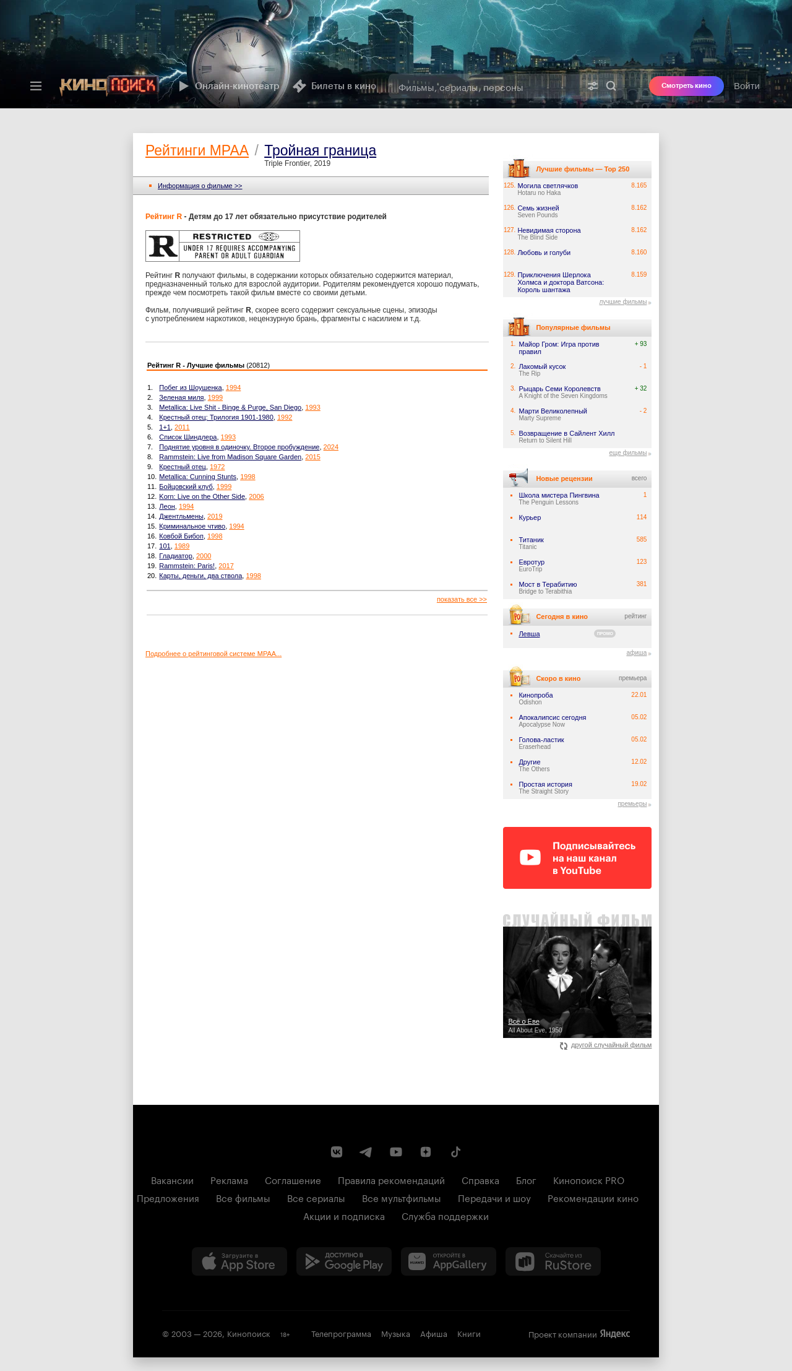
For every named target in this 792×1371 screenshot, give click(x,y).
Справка (480, 1179)
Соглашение (293, 1179)
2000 (203, 556)
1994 (233, 387)
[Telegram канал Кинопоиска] (366, 1151)
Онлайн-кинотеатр (228, 86)
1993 (312, 407)
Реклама (229, 1179)
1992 (284, 417)
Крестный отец (182, 466)
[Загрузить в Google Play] (344, 1261)
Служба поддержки (445, 1215)
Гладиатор (175, 556)
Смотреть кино (686, 86)
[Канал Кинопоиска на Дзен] (425, 1151)
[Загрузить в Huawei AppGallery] (448, 1261)
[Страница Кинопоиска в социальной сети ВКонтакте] (336, 1151)
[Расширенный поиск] (592, 86)
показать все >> (462, 599)
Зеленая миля (181, 397)
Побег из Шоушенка (190, 387)
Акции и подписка (344, 1215)
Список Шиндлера (188, 437)
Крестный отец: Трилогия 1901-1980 (216, 417)
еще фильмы (628, 452)
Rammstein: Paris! (187, 565)
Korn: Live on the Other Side (202, 496)
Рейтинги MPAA (197, 150)
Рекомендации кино (593, 1197)
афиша (636, 652)
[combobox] (484, 86)
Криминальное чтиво (192, 526)
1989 (181, 546)
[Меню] (35, 86)
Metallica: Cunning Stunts (197, 476)
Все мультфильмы (401, 1197)
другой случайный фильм (606, 1045)
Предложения (168, 1197)
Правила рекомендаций (391, 1179)
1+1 (165, 427)
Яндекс (615, 1333)
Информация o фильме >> (200, 185)
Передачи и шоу (494, 1197)
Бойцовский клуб (185, 486)
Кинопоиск (248, 1332)
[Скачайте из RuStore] (553, 1261)
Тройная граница (320, 150)
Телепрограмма (341, 1332)
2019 (214, 516)
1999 (215, 397)
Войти (747, 85)
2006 (256, 496)
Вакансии (172, 1179)
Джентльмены (181, 516)
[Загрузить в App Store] (239, 1261)
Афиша (433, 1332)
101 (164, 546)
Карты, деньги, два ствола (200, 575)
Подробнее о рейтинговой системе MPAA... (213, 653)
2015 (312, 457)
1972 (217, 466)
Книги (469, 1332)
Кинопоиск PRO (588, 1179)
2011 (181, 427)
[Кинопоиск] (109, 86)
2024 (331, 447)
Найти (611, 86)
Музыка (395, 1332)
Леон (167, 506)
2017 (225, 565)
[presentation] (396, 54)
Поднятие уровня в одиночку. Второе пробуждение (239, 447)
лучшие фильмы (623, 301)
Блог (526, 1179)
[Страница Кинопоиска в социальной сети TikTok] (455, 1151)
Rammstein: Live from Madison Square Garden (230, 457)
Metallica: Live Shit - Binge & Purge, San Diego (230, 407)
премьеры (632, 803)
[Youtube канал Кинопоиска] (396, 1151)
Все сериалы (316, 1197)
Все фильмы (243, 1197)
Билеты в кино (334, 86)
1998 (247, 476)
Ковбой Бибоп (181, 536)
